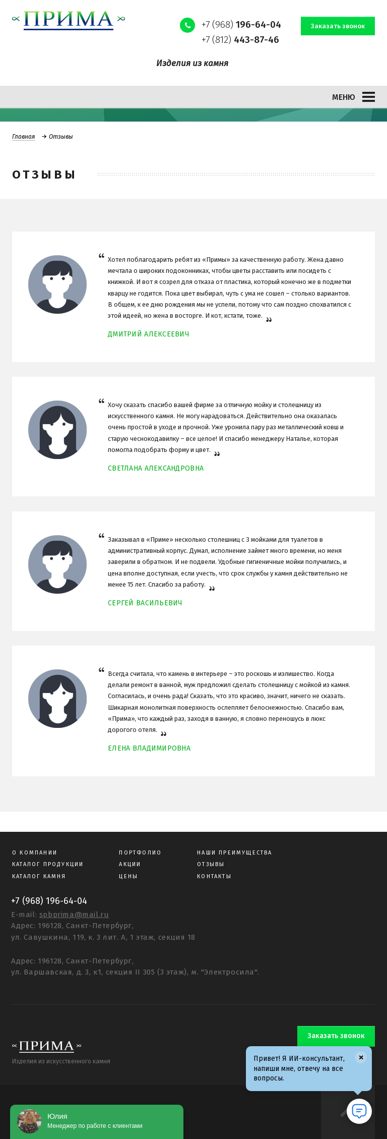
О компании (34, 852)
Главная (23, 136)
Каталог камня (39, 876)
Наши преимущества (234, 852)
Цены (128, 876)
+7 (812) (240, 39)
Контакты (214, 876)
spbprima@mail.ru (74, 914)
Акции (130, 864)
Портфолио (140, 852)
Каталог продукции (48, 864)
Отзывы (211, 864)
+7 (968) (241, 24)
